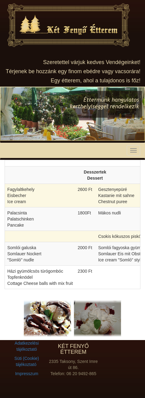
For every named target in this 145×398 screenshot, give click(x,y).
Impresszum (26, 373)
